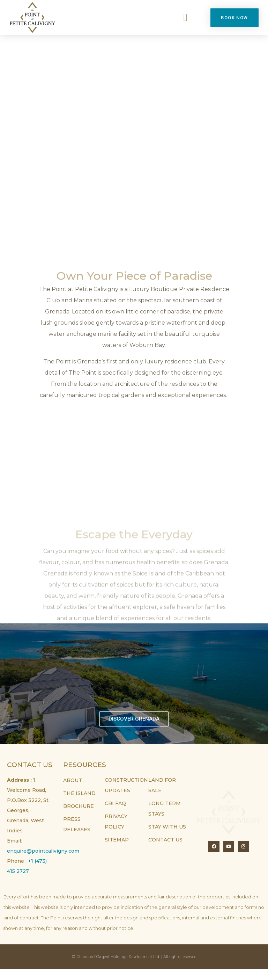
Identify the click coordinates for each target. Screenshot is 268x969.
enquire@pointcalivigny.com (43, 851)
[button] (185, 18)
